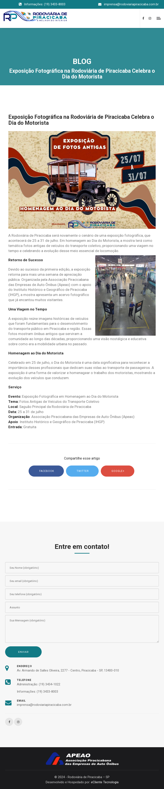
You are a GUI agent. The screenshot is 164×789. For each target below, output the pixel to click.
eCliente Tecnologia (105, 782)
